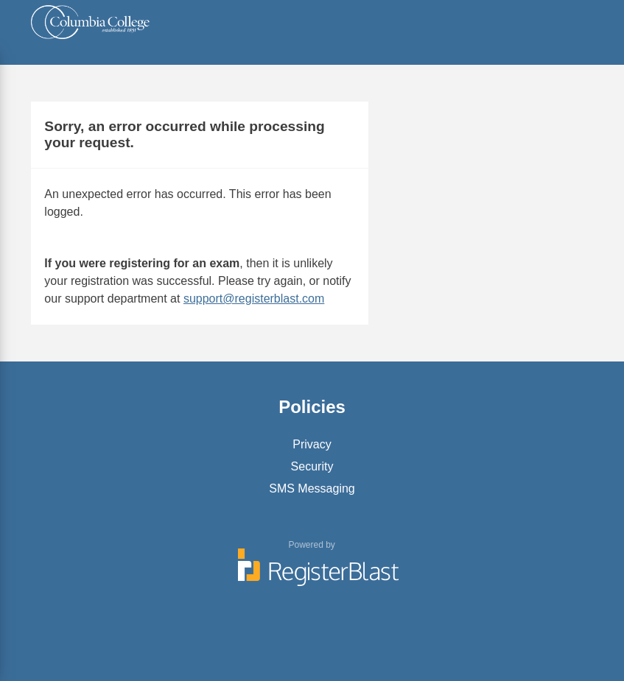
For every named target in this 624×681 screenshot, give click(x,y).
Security (312, 466)
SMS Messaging (312, 488)
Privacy (311, 444)
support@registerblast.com (253, 298)
